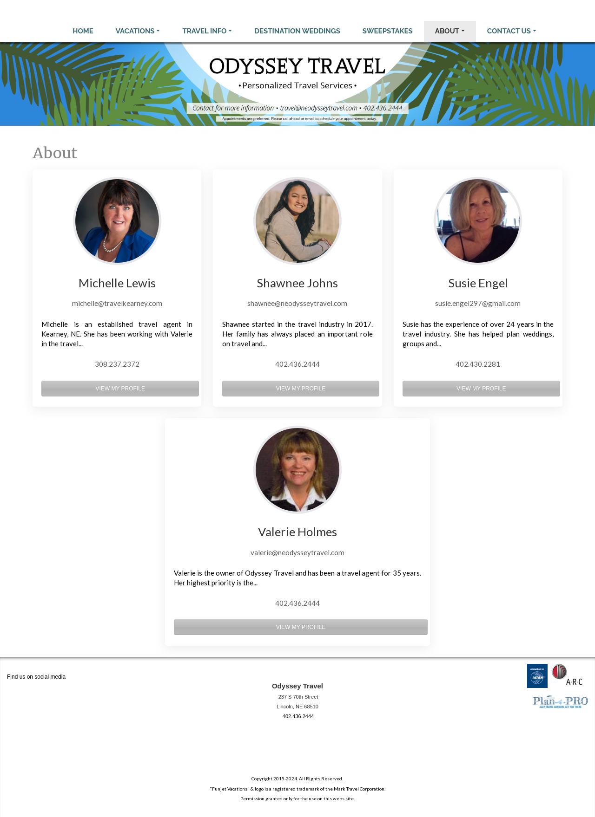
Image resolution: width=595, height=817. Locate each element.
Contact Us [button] (509, 31)
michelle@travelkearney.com (117, 303)
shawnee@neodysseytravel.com (297, 303)
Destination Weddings (297, 31)
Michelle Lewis (117, 283)
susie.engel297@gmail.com (478, 303)
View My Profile (120, 388)
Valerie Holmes (297, 531)
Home (83, 31)
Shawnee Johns (297, 283)
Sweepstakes (388, 31)
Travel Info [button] (204, 31)
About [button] (447, 31)
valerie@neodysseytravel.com (297, 552)
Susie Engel (478, 283)
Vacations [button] (135, 31)
